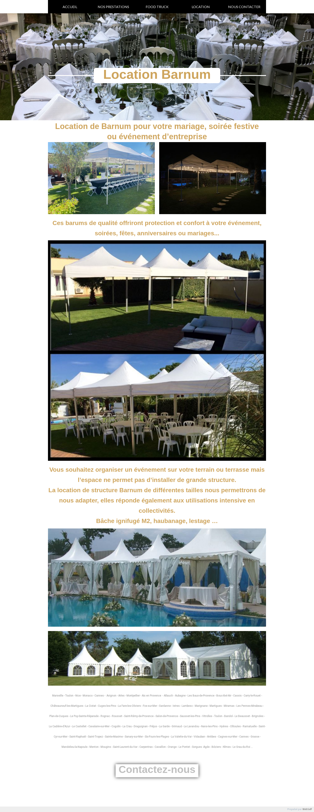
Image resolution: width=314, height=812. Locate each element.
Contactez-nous (157, 769)
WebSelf (307, 809)
